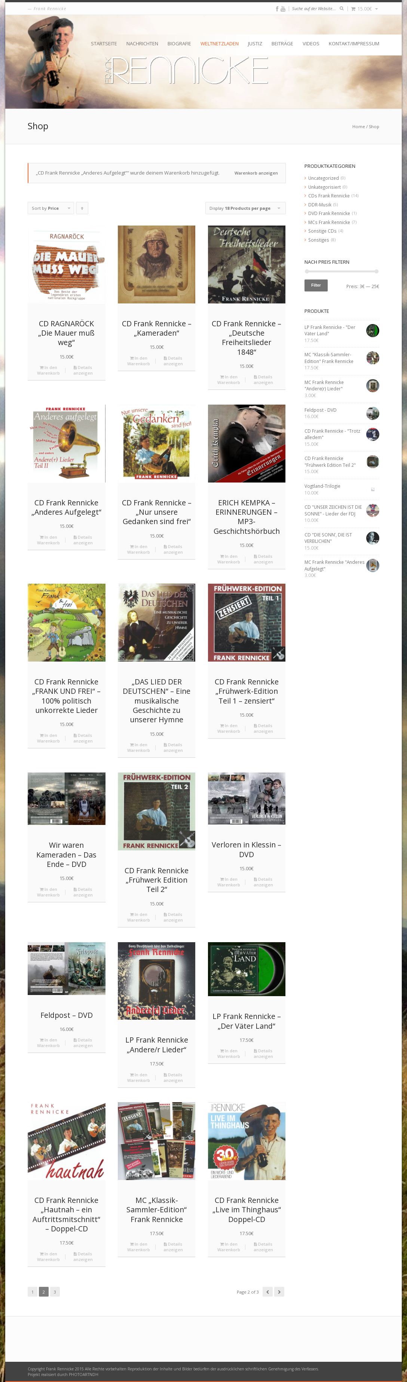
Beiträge (282, 43)
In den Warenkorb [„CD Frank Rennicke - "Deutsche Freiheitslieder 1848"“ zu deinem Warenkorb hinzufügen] (228, 379)
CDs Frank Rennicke (329, 196)
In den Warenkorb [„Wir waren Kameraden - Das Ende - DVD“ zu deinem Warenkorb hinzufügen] (48, 892)
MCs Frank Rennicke (329, 222)
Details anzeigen (83, 370)
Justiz (255, 43)
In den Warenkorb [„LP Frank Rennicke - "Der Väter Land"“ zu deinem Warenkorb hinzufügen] (228, 1053)
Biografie (179, 43)
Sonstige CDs (322, 231)
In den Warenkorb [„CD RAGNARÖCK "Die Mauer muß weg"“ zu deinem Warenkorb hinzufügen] (48, 370)
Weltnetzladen (220, 43)
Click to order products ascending (82, 209)
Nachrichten (142, 43)
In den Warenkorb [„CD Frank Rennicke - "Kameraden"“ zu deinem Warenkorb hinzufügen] (138, 360)
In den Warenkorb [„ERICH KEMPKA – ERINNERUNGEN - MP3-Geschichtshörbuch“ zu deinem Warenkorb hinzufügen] (228, 559)
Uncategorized (323, 178)
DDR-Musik (319, 205)
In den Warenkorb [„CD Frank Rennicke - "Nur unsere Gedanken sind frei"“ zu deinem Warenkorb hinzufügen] (138, 549)
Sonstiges (318, 240)
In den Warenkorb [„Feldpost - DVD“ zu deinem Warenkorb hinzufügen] (48, 1042)
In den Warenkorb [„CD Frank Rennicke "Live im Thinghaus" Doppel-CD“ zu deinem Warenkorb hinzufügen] (228, 1246)
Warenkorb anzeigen (256, 173)
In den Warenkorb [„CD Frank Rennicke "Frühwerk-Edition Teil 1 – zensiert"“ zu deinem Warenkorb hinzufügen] (228, 728)
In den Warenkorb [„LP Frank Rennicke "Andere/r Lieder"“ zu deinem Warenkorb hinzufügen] (138, 1077)
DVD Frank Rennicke (329, 213)
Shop (374, 126)
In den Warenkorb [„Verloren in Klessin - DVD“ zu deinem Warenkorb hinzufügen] (228, 881)
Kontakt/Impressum (354, 43)
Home (358, 126)
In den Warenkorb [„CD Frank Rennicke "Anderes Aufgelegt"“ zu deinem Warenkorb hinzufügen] (48, 539)
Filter (316, 285)
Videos (311, 43)
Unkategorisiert (324, 187)
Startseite (104, 43)
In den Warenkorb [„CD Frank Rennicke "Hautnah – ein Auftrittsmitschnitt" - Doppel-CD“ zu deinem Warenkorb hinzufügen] (48, 1256)
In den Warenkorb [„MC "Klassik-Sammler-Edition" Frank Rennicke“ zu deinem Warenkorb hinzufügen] (138, 1246)
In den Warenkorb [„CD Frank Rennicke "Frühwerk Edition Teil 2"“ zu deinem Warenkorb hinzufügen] (138, 917)
